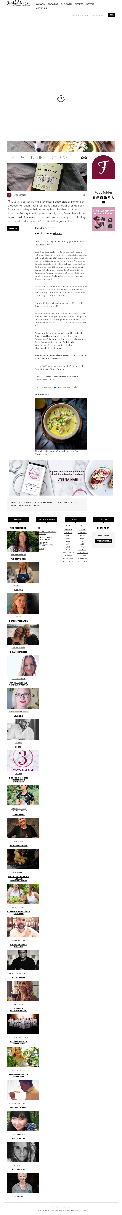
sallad (21, 505)
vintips (56, 502)
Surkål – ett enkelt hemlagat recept (44, 538)
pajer (59, 348)
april (68, 538)
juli (82, 547)
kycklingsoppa (66, 502)
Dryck (90, 4)
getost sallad (58, 339)
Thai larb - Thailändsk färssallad (45, 532)
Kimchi (38, 528)
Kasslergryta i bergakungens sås (44, 544)
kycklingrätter (50, 336)
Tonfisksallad (69, 342)
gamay (28, 505)
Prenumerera (103, 541)
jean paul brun (27, 502)
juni (82, 544)
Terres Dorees (40, 502)
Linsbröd (39, 549)
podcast (53, 4)
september (82, 552)
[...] (89, 15)
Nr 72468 (40, 244)
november (82, 558)
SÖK (112, 15)
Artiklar (41, 8)
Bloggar (66, 4)
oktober (82, 555)
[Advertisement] (61, 40)
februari (68, 532)
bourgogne (37, 505)
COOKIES (66, 1207)
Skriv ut (12, 228)
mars (68, 535)
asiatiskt (79, 333)
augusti (82, 550)
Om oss (40, 4)
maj (68, 541)
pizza (49, 348)
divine (49, 502)
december (82, 561)
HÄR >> (57, 233)
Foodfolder (21, 195)
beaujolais (15, 502)
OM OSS (55, 1207)
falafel (43, 348)
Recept (79, 4)
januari (68, 530)
